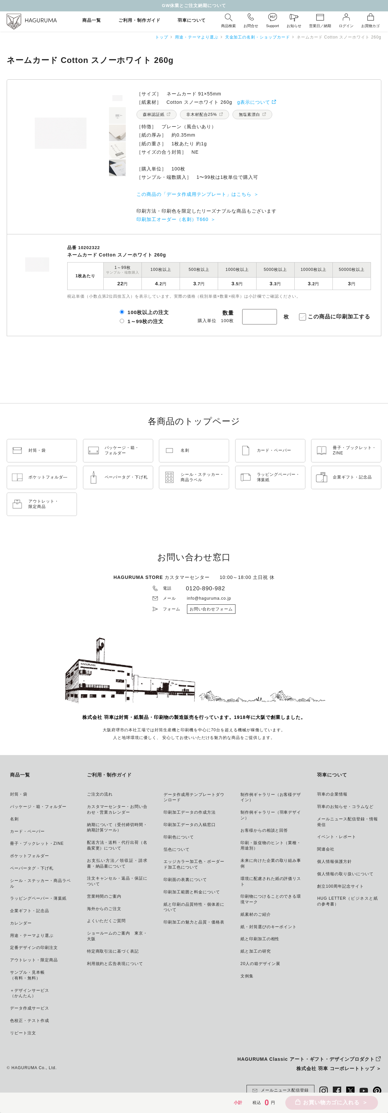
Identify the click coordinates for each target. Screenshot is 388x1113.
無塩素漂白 (250, 114)
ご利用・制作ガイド (139, 20)
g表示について (253, 102)
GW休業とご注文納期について (194, 5)
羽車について (192, 20)
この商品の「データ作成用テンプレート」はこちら (194, 194)
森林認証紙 (154, 114)
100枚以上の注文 (148, 312)
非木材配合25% (201, 114)
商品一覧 (91, 20)
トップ (161, 37)
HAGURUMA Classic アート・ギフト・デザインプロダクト (306, 1059)
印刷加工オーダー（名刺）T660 (172, 219)
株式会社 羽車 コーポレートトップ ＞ (338, 1068)
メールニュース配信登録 (280, 1090)
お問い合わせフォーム (211, 609)
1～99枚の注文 (145, 321)
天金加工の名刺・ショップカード (257, 37)
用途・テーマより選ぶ (196, 37)
